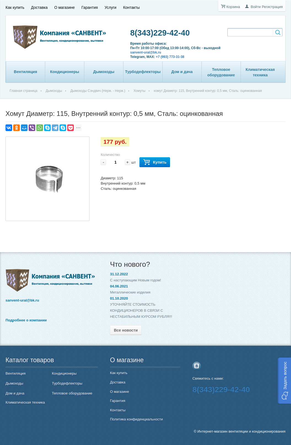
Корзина (233, 7)
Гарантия (89, 7)
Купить (154, 162)
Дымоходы (103, 72)
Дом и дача (182, 72)
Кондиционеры (64, 72)
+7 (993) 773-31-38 (170, 57)
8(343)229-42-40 (160, 32)
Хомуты (139, 91)
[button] (284, 381)
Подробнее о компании (26, 320)
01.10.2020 (119, 298)
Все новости (126, 330)
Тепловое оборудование (221, 72)
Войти (256, 7)
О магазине (64, 7)
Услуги (110, 7)
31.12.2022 (119, 274)
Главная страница (23, 91)
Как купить (15, 7)
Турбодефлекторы (143, 72)
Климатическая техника (260, 72)
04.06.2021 (119, 286)
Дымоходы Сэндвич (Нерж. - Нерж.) (97, 91)
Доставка (39, 7)
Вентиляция (25, 72)
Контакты (131, 7)
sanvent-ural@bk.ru (145, 52)
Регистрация (272, 7)
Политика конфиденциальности (136, 419)
